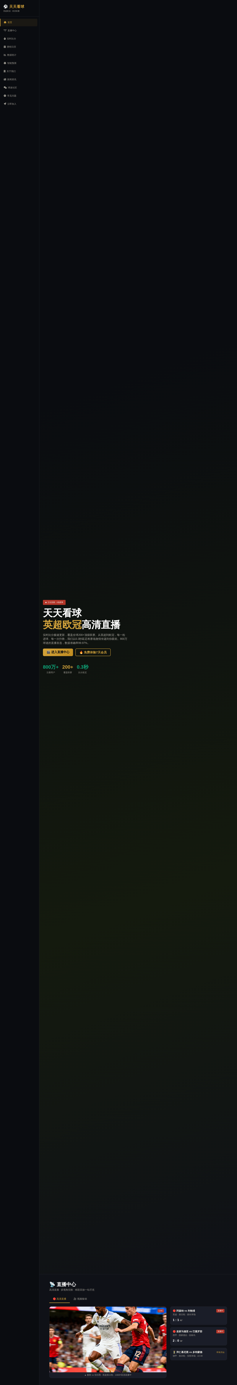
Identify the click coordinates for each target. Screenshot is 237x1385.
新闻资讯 (10, 79)
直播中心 (10, 30)
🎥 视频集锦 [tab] (80, 1299)
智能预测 (10, 63)
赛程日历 (10, 46)
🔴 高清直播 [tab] (59, 1299)
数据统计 (10, 55)
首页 (8, 22)
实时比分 (10, 38)
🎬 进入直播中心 (58, 652)
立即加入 (10, 104)
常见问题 (10, 95)
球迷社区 (10, 87)
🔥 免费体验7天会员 (93, 652)
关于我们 (10, 71)
